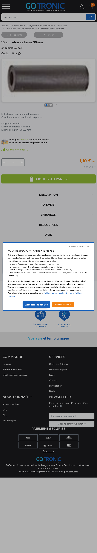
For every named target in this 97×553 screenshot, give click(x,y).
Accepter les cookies (36, 304)
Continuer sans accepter (78, 246)
